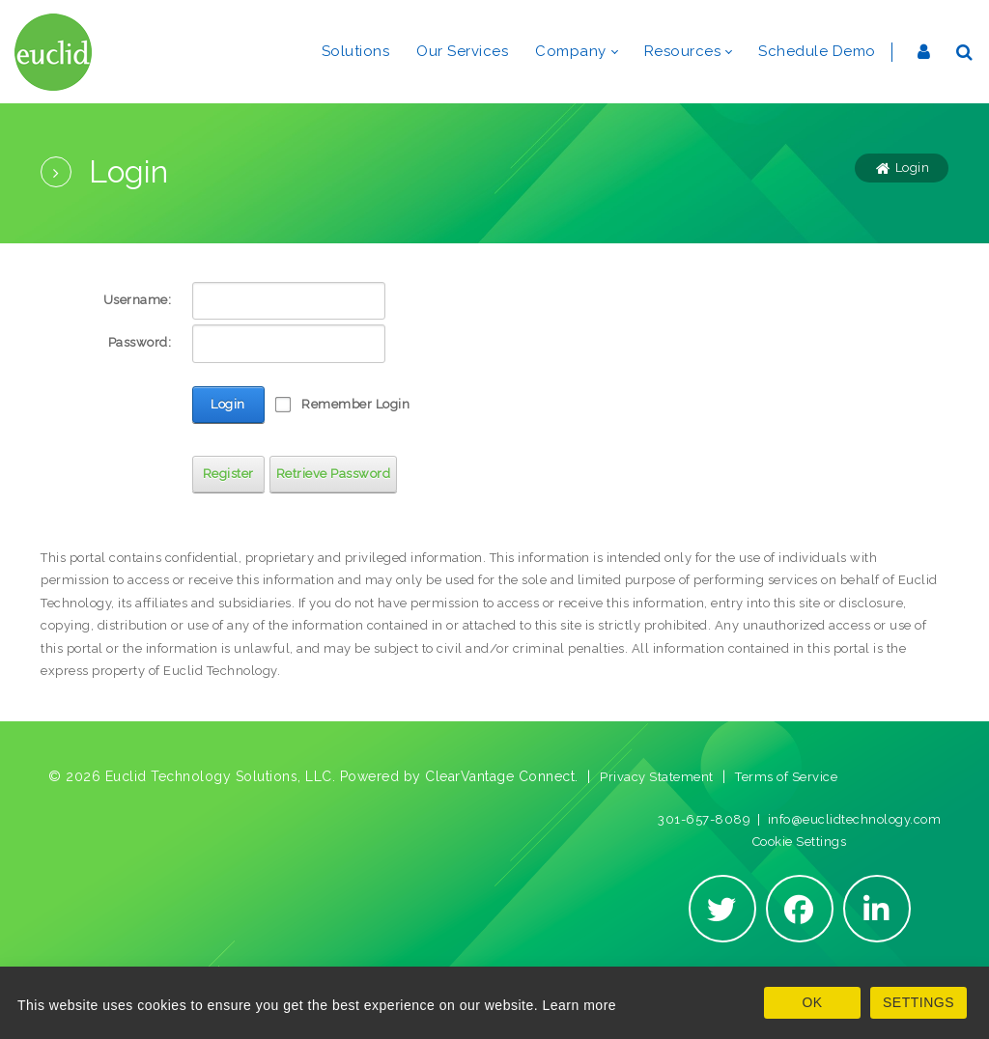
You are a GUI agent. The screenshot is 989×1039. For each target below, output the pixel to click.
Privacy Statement (657, 777)
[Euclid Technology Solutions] (53, 51)
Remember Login (355, 404)
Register (228, 473)
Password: (140, 342)
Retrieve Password (333, 473)
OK (812, 1002)
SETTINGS (918, 1002)
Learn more (580, 1005)
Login (228, 404)
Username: (137, 300)
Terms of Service (786, 777)
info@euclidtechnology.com (855, 819)
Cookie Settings (799, 841)
